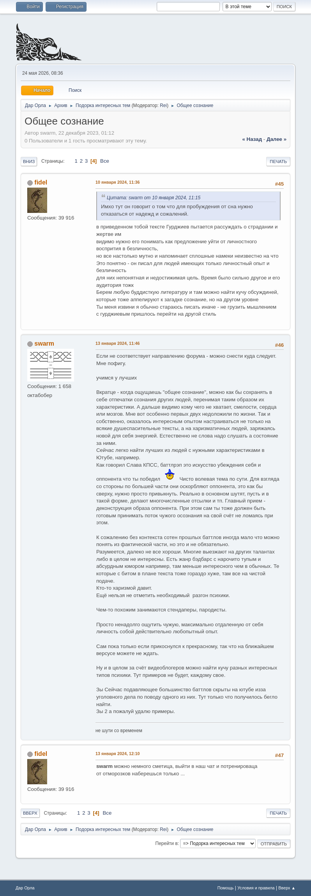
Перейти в (167, 843)
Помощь (225, 887)
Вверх (30, 813)
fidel (40, 182)
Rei (163, 105)
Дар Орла (25, 887)
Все (104, 161)
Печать (278, 161)
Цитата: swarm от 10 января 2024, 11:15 (153, 197)
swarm (44, 343)
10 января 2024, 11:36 (117, 182)
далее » (276, 139)
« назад (252, 139)
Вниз (29, 161)
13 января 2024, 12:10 (117, 753)
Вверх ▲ (286, 887)
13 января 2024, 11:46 (117, 343)
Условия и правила (255, 887)
